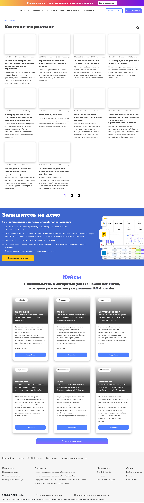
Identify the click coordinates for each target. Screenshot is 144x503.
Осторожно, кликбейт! (51, 115)
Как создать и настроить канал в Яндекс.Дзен (17, 170)
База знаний (131, 480)
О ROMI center (35, 458)
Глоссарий (101, 476)
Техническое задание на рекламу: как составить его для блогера (54, 171)
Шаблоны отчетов (134, 472)
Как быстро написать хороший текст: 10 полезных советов (89, 117)
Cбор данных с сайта (11, 476)
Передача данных (10, 472)
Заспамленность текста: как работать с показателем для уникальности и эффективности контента (123, 119)
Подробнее (30, 355)
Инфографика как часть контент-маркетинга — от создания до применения (18, 117)
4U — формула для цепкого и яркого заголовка (123, 62)
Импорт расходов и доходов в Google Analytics (55, 476)
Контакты (51, 458)
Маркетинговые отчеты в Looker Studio (52, 484)
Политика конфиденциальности (91, 495)
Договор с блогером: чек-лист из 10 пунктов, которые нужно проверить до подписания (19, 65)
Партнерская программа (74, 458)
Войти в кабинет (133, 10)
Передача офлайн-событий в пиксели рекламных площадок (60, 480)
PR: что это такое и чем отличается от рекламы (86, 62)
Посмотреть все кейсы (72, 441)
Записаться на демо (18, 258)
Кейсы (129, 476)
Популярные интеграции (13, 480)
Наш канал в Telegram (106, 480)
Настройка (52, 10)
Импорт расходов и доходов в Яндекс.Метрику (55, 472)
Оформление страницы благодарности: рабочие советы (52, 63)
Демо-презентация (107, 3)
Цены (62, 10)
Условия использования (49, 495)
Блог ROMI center (104, 472)
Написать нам (114, 10)
